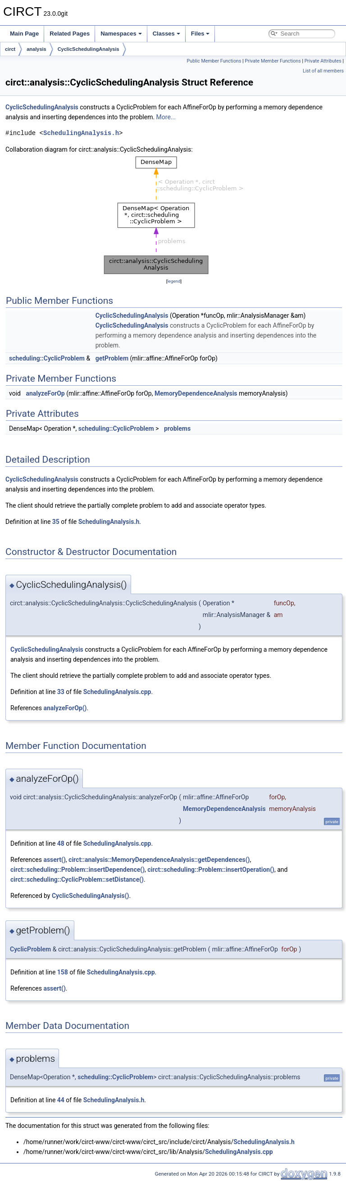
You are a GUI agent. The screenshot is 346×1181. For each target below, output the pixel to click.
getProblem (112, 358)
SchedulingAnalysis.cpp (117, 691)
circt (10, 49)
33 (60, 691)
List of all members (323, 71)
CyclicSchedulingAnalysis (88, 49)
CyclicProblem (30, 949)
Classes (166, 33)
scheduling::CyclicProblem (47, 358)
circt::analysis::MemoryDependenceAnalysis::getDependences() (159, 859)
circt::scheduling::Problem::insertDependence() (77, 869)
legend (173, 281)
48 (60, 843)
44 (60, 1100)
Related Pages (70, 33)
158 (62, 972)
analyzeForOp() (64, 708)
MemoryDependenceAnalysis (196, 393)
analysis (36, 49)
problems (177, 428)
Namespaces (121, 33)
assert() (54, 859)
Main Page (24, 33)
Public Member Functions (214, 61)
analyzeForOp (45, 393)
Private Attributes (323, 61)
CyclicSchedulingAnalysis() (90, 895)
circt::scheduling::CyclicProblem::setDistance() (77, 879)
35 (55, 521)
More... (166, 117)
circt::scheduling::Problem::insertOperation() (210, 869)
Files (200, 33)
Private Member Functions (272, 61)
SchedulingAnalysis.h (81, 133)
